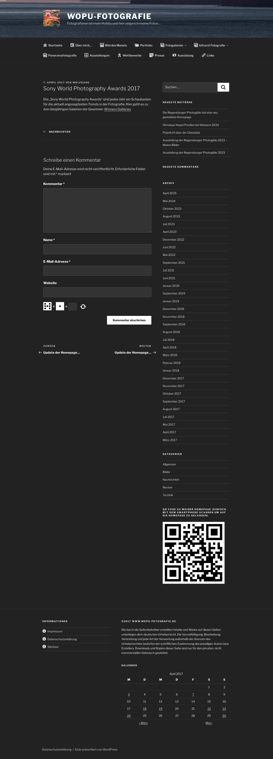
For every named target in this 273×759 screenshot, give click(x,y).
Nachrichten (60, 131)
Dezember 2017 (173, 378)
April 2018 (169, 347)
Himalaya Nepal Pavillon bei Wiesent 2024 (191, 125)
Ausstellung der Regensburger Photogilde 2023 (194, 152)
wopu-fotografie (109, 16)
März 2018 (170, 355)
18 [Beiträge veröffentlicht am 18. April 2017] (144, 708)
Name (49, 240)
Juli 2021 (168, 270)
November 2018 (174, 316)
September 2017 (174, 401)
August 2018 (171, 332)
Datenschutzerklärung (57, 749)
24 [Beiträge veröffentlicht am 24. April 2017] (129, 715)
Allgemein (169, 464)
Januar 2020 (171, 285)
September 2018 (174, 324)
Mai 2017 (169, 424)
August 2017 (171, 409)
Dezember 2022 (173, 239)
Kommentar (54, 184)
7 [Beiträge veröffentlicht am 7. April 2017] (193, 694)
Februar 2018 (171, 363)
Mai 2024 (169, 201)
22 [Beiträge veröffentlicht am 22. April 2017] (209, 708)
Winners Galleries (117, 109)
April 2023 (170, 231)
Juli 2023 (169, 224)
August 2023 (171, 216)
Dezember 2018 (173, 309)
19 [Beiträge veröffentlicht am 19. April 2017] (160, 708)
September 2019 (174, 293)
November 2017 (173, 386)
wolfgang (81, 82)
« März (143, 723)
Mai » (209, 723)
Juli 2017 (168, 417)
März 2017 (170, 440)
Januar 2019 (171, 301)
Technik (168, 495)
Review (167, 487)
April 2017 (169, 432)
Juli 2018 (168, 339)
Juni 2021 (169, 278)
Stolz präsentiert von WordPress (96, 749)
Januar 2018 (171, 370)
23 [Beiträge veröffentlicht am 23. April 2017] (224, 708)
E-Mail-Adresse (57, 262)
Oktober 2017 (172, 393)
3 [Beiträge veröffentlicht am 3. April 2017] (129, 694)
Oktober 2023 (172, 208)
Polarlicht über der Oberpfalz (181, 132)
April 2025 (170, 193)
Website (50, 283)
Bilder (166, 472)
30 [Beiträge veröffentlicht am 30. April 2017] (224, 715)
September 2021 (174, 262)
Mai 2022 (169, 255)
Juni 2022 (169, 247)
